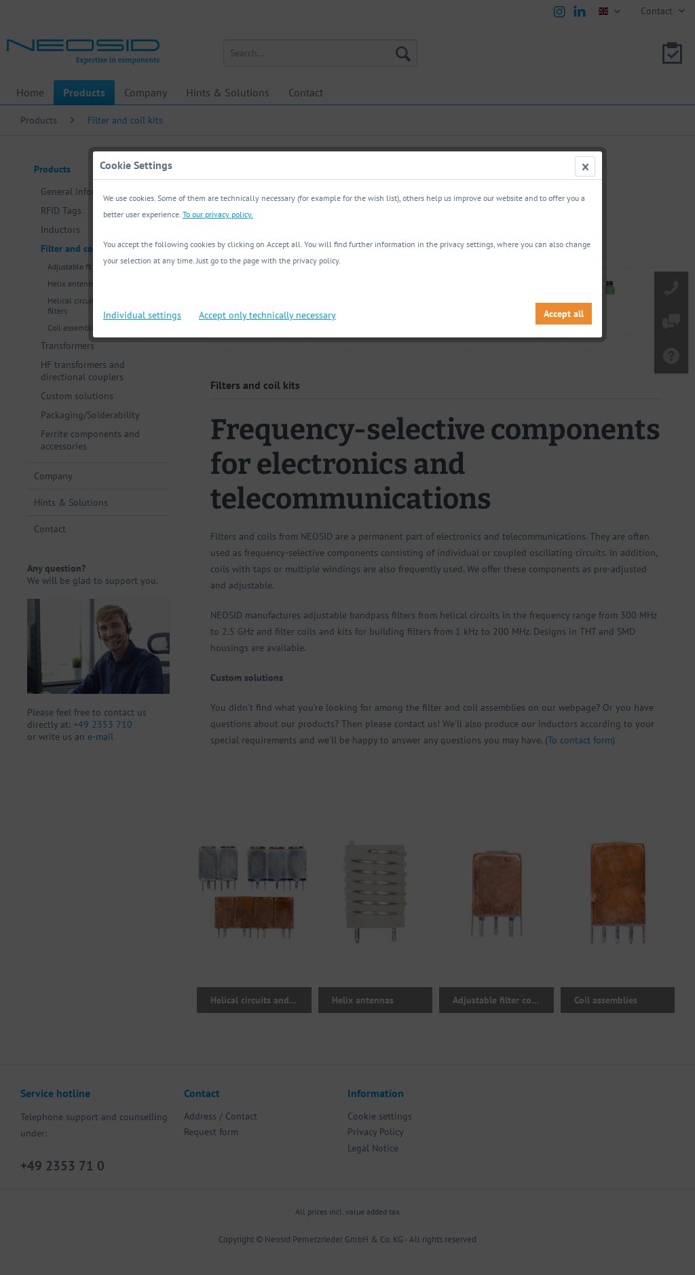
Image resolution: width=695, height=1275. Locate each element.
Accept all (564, 314)
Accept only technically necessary (267, 315)
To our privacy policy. (218, 214)
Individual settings (142, 315)
